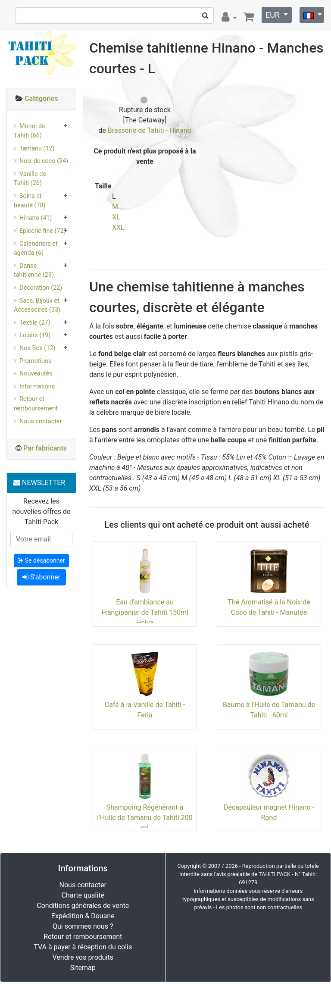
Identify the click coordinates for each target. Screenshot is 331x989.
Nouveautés (35, 373)
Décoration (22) (40, 287)
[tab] (41, 99)
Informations (37, 386)
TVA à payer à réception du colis (83, 947)
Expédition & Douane (83, 916)
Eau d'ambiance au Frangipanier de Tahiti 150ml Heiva (144, 612)
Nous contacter (40, 421)
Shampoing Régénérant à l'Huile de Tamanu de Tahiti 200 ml (144, 817)
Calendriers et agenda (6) (36, 248)
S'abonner (41, 577)
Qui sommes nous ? (83, 926)
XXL (118, 227)
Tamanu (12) (37, 148)
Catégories (41, 98)
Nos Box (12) (37, 348)
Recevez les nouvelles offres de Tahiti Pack (41, 511)
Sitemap (83, 968)
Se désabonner (41, 560)
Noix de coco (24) (43, 161)
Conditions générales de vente (83, 905)
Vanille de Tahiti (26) (30, 178)
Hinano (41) (35, 218)
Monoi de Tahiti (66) (29, 130)
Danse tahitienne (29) (34, 270)
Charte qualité (82, 895)
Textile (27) (34, 322)
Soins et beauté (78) (30, 200)
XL (116, 217)
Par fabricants (45, 448)
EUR (273, 14)
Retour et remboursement (36, 403)
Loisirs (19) (34, 335)
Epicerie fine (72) (42, 231)
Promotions (35, 361)
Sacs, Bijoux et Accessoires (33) (37, 305)
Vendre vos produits (83, 957)
